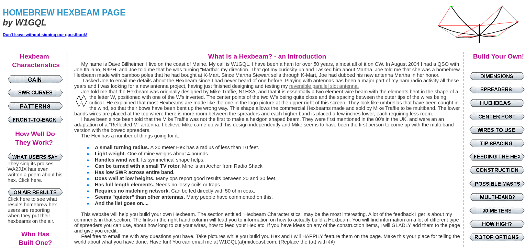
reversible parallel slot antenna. (324, 86)
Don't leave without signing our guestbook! (45, 34)
